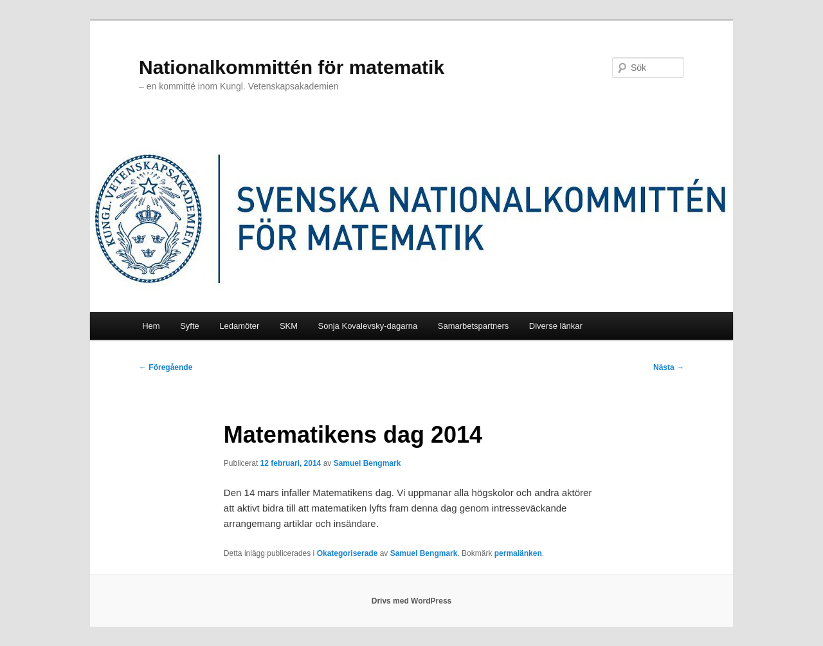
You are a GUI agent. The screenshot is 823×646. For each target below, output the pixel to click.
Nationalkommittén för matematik (291, 67)
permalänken (518, 553)
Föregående (165, 367)
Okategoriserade (347, 553)
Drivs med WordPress (412, 600)
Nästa (668, 367)
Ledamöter (239, 326)
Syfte (189, 326)
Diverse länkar (556, 326)
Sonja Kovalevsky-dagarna (368, 326)
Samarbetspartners (473, 326)
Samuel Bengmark (367, 463)
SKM (289, 326)
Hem (150, 326)
